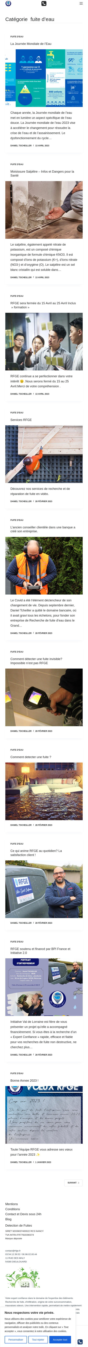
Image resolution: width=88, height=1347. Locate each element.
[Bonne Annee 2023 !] (44, 1115)
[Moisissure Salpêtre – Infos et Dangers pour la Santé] (44, 210)
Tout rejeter (38, 1339)
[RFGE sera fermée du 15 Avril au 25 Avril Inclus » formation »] (44, 341)
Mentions (11, 1204)
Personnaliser (15, 1339)
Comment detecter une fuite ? (30, 757)
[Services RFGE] (44, 454)
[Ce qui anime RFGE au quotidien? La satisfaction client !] (44, 889)
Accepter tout (60, 1339)
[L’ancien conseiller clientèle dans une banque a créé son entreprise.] (44, 566)
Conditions (12, 1209)
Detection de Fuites (18, 1225)
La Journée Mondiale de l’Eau (30, 44)
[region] (38, 1327)
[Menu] (81, 3)
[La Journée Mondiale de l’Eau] (44, 78)
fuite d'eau (16, 36)
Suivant (73, 1183)
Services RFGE (21, 420)
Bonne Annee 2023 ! (24, 1080)
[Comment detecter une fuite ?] (44, 791)
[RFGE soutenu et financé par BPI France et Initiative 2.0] (44, 987)
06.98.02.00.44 (29, 1254)
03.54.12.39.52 (12, 1254)
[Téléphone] (43, 3)
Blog (8, 1219)
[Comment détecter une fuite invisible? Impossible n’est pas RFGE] (44, 697)
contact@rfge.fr (13, 1250)
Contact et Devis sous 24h (23, 1214)
